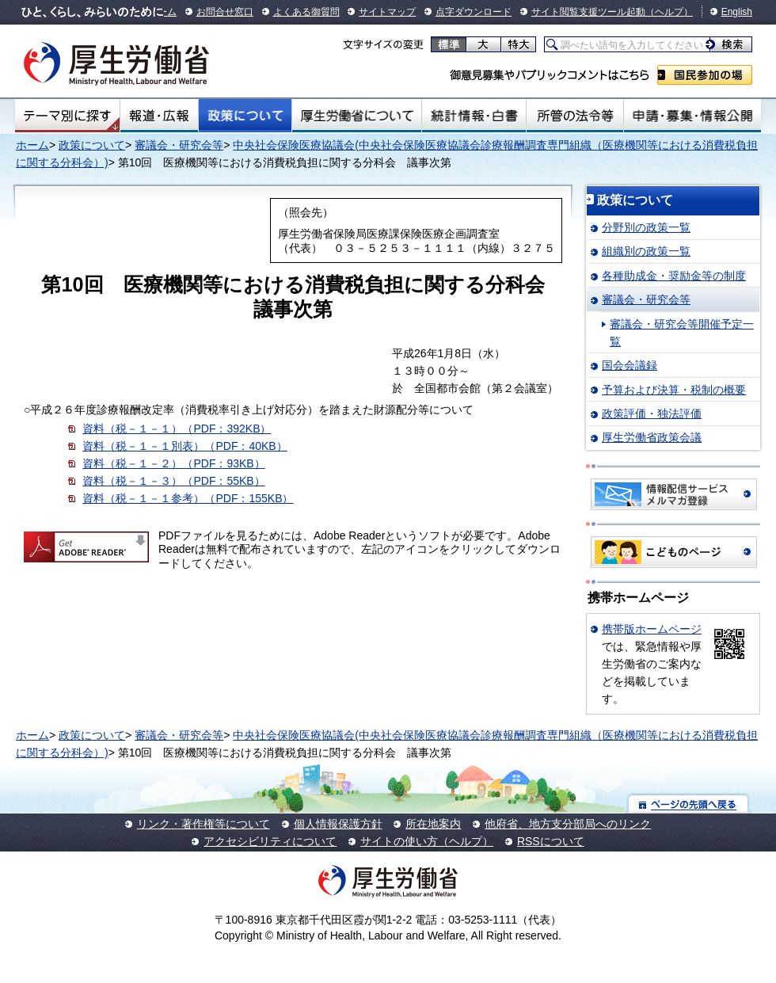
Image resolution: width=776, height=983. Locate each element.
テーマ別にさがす (67, 116)
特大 (518, 44)
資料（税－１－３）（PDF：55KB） (173, 480)
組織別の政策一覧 (646, 251)
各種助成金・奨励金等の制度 (674, 275)
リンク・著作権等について (203, 823)
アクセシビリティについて (270, 841)
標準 (449, 44)
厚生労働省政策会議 (652, 437)
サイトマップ (387, 11)
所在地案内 (433, 823)
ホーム (32, 145)
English (736, 11)
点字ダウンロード (474, 11)
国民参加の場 (704, 75)
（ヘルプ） (669, 11)
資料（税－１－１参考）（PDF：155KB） (187, 498)
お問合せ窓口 (224, 11)
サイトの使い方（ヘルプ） (426, 841)
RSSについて (550, 841)
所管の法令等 (574, 115)
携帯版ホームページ (652, 629)
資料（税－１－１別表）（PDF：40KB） (184, 446)
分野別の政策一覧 (646, 227)
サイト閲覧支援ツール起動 (588, 11)
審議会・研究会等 (179, 145)
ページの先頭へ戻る (688, 803)
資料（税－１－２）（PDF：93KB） (173, 463)
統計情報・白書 (474, 115)
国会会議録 (629, 365)
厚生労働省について (357, 115)
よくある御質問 (306, 11)
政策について (245, 115)
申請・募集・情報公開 (692, 115)
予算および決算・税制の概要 (674, 389)
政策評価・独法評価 (652, 413)
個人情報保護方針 (338, 823)
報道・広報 (159, 115)
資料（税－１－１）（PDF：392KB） (176, 428)
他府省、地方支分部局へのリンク (568, 823)
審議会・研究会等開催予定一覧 (682, 333)
